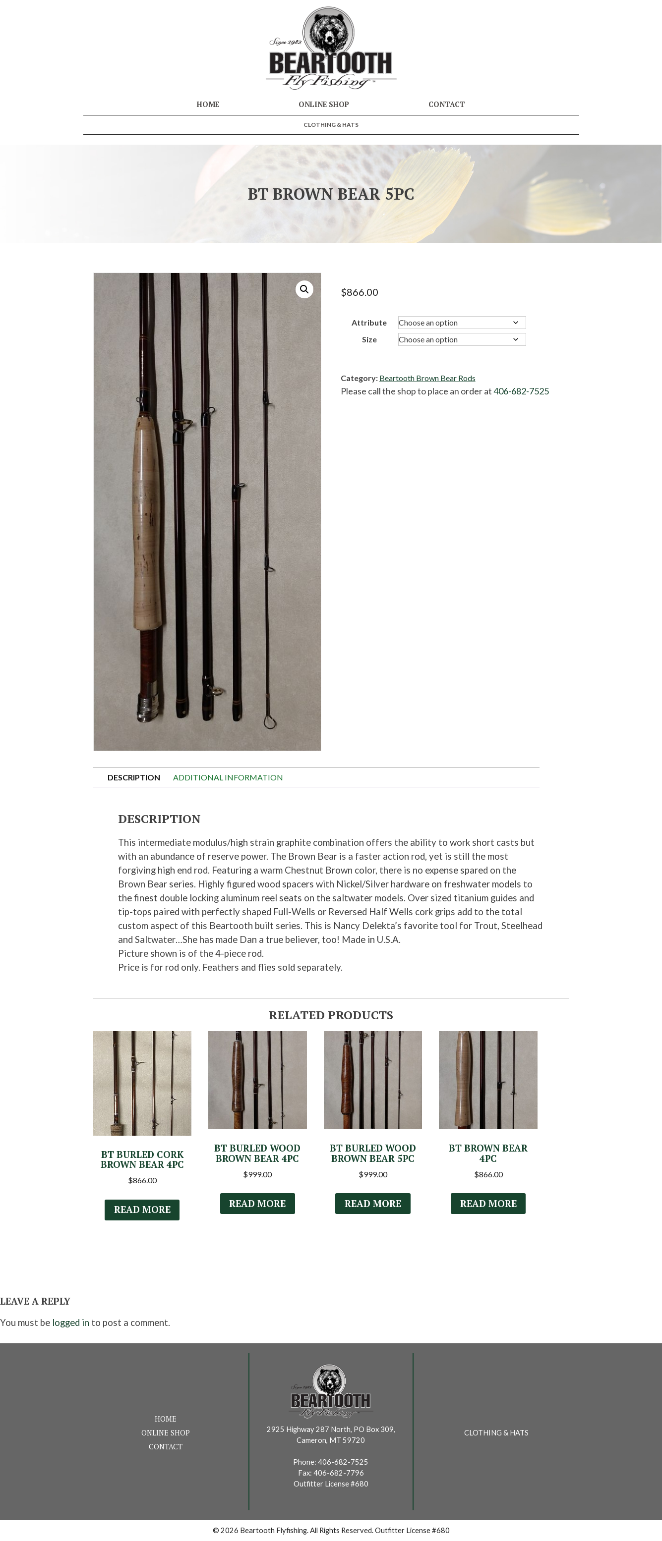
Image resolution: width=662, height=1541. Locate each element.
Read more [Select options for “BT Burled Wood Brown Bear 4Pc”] (257, 1204)
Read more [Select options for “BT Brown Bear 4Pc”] (488, 1204)
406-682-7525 (521, 390)
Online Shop (324, 104)
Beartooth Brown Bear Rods (427, 378)
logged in (70, 1322)
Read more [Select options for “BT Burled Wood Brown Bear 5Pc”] (373, 1204)
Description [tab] (134, 777)
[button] (304, 289)
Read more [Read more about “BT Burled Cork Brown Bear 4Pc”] (142, 1209)
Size (369, 339)
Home (208, 104)
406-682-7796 (338, 1473)
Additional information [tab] (228, 777)
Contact (446, 104)
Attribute (369, 322)
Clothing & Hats (331, 124)
